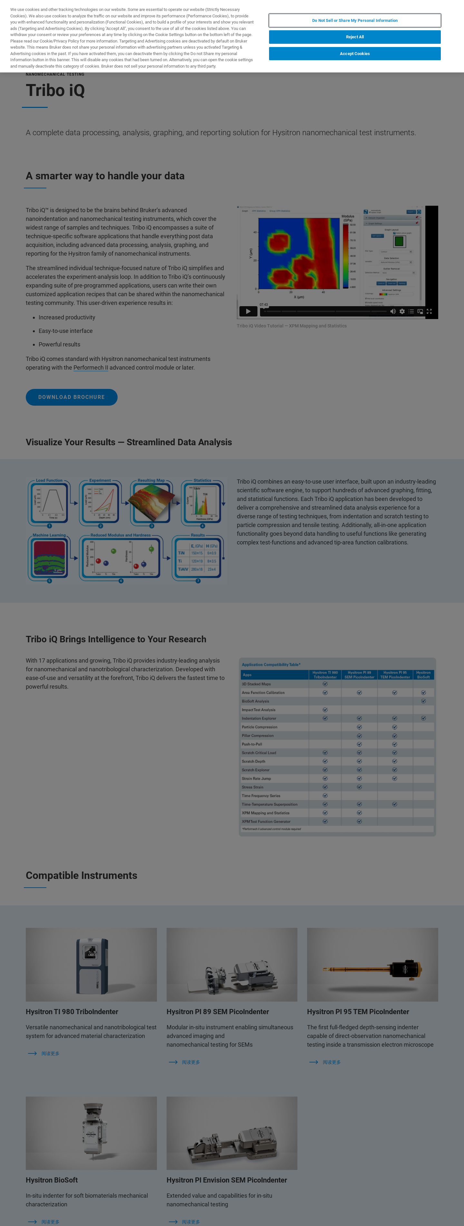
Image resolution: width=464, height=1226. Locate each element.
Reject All (355, 36)
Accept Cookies (355, 53)
